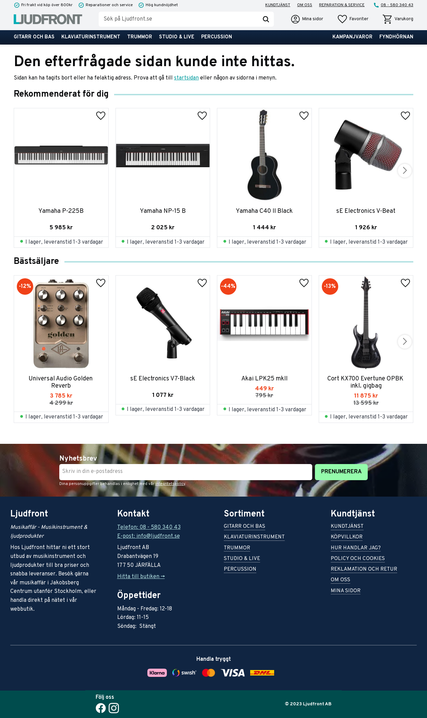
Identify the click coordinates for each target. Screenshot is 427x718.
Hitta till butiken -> (141, 576)
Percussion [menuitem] (216, 37)
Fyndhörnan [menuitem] (396, 37)
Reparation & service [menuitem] (342, 5)
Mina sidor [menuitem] (346, 591)
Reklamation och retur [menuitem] (364, 570)
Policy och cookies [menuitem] (358, 559)
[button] (352, 19)
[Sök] (266, 19)
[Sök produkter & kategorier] (178, 19)
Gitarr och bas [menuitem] (34, 37)
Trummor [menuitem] (139, 37)
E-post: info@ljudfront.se (148, 536)
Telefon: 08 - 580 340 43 (149, 527)
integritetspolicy (170, 484)
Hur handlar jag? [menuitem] (356, 548)
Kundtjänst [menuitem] (277, 5)
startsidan (186, 78)
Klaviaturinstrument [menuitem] (90, 37)
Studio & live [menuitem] (176, 37)
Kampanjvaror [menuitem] (352, 37)
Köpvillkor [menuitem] (347, 537)
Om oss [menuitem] (304, 5)
